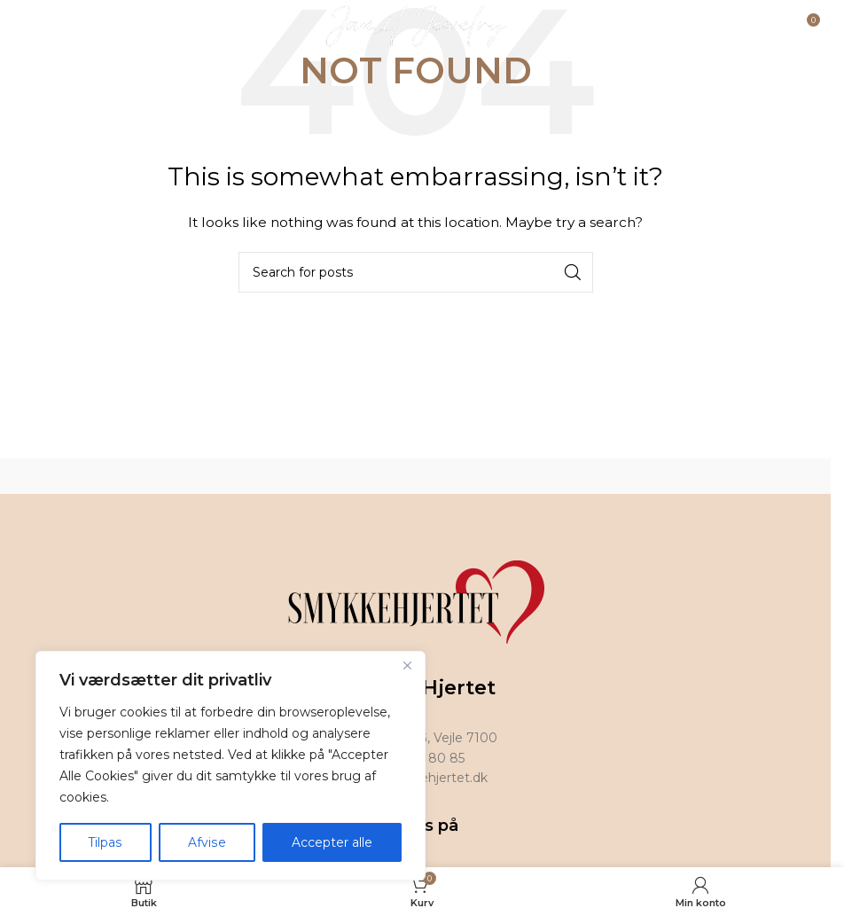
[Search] (415, 272)
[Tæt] (407, 666)
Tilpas (105, 842)
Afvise (206, 842)
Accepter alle (332, 842)
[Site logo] (415, 26)
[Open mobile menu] (58, 26)
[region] (230, 766)
